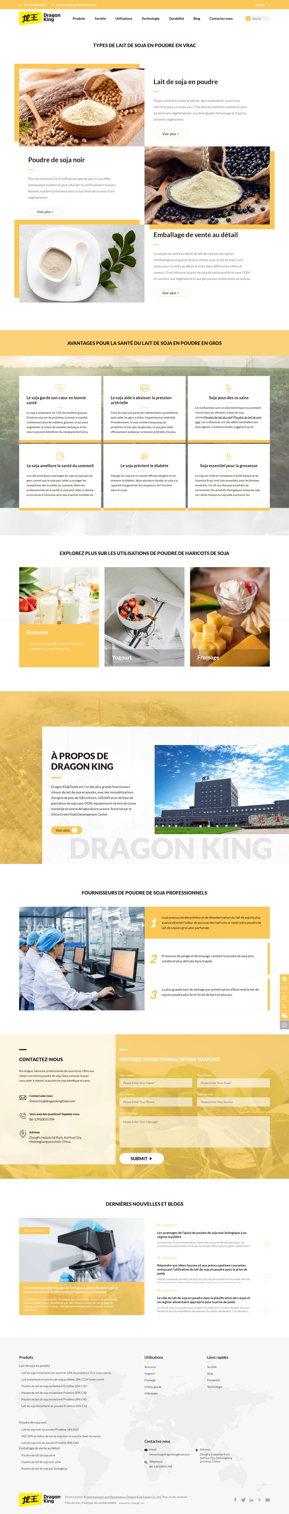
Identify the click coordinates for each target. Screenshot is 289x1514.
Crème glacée (152, 1386)
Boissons (37, 632)
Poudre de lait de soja (217, 417)
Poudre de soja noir (56, 160)
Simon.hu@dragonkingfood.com (77, 4)
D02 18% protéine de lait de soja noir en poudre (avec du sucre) (61, 1436)
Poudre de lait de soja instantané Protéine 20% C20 (53, 1386)
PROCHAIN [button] (254, 616)
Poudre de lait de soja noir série (41, 1462)
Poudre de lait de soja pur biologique (44, 1468)
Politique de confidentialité (99, 1502)
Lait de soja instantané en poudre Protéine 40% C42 (54, 1406)
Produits (79, 18)
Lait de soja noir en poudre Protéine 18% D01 (50, 1429)
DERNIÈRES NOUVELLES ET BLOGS (144, 1204)
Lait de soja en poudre (186, 82)
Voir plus (66, 830)
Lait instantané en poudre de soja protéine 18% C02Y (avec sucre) (62, 1379)
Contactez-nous (221, 18)
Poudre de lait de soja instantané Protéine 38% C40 (53, 1399)
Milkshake (151, 1393)
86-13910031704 (35, 4)
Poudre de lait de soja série (38, 1455)
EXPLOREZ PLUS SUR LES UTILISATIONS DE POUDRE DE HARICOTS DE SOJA (144, 553)
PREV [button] (39, 616)
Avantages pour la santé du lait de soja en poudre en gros (144, 343)
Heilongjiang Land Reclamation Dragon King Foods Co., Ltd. (124, 1497)
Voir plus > (170, 133)
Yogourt (122, 657)
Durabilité (176, 18)
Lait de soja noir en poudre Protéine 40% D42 (50, 1442)
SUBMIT (142, 1158)
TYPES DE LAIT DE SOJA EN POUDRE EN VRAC (144, 45)
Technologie (151, 18)
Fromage (208, 657)
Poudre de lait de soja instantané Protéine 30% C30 (53, 1392)
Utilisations (123, 18)
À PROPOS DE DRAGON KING (82, 761)
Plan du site (72, 1502)
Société (100, 18)
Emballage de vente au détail (196, 235)
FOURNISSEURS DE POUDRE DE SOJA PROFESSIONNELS (144, 893)
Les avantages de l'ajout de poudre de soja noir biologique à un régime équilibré (201, 1235)
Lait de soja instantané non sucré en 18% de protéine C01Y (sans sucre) (66, 1372)
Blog (197, 18)
